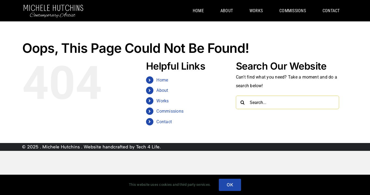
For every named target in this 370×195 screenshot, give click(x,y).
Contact (164, 121)
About (162, 90)
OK (230, 184)
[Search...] (287, 102)
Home (162, 80)
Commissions (170, 111)
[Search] (242, 102)
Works (162, 100)
